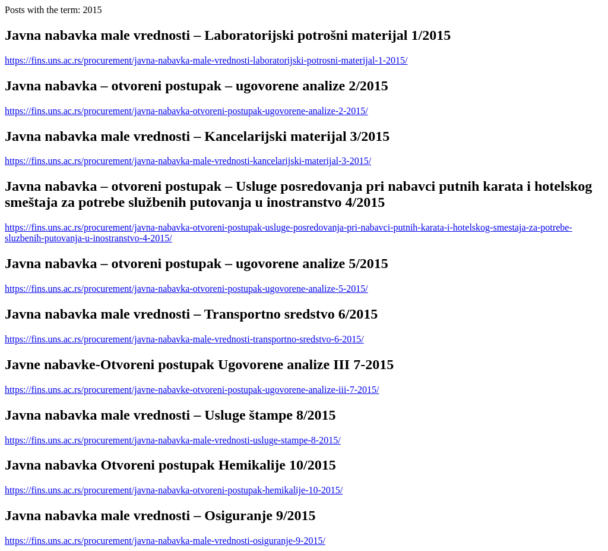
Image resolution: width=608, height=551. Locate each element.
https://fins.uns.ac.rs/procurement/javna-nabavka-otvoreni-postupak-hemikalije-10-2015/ (174, 490)
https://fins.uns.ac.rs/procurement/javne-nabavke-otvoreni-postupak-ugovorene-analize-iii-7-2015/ (192, 390)
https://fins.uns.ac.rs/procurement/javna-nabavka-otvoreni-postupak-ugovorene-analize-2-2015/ (186, 111)
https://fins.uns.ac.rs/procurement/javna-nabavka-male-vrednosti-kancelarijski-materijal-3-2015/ (188, 161)
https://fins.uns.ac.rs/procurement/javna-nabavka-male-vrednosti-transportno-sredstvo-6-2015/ (184, 339)
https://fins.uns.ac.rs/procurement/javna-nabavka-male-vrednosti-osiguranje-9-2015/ (165, 541)
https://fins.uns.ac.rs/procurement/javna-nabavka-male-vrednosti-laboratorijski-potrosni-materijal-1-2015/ (206, 60)
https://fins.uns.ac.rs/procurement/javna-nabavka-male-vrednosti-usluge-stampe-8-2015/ (173, 440)
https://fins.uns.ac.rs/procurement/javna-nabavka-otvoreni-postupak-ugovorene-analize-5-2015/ (186, 289)
